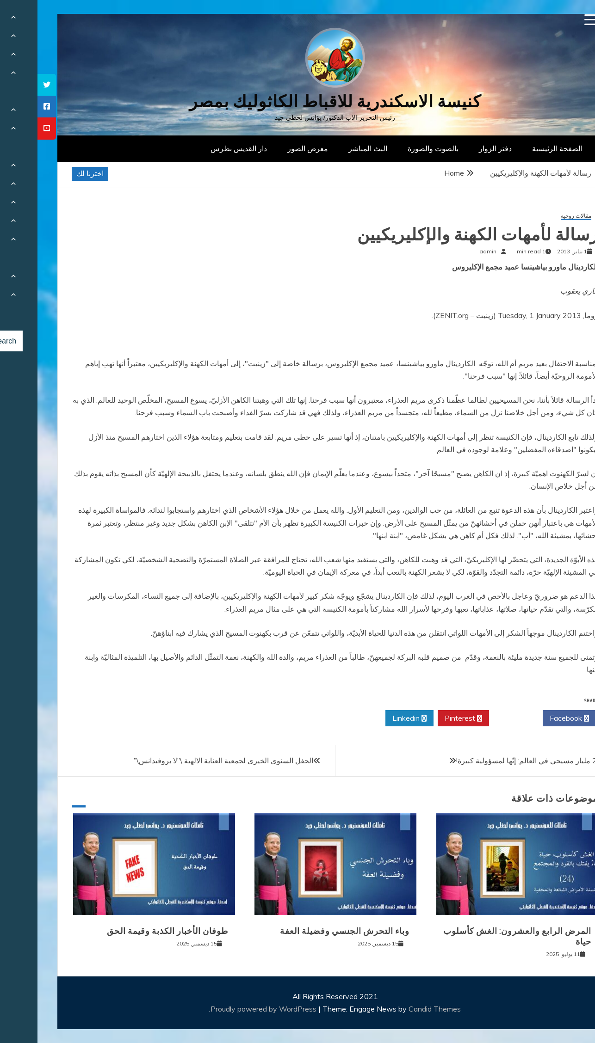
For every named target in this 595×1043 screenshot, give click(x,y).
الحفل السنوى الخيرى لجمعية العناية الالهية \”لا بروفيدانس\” (186, 760)
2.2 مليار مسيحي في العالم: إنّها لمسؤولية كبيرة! (492, 760)
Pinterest (426, 718)
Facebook (532, 718)
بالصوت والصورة (395, 148)
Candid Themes (397, 1008)
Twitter (478, 718)
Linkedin (372, 718)
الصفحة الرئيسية (520, 148)
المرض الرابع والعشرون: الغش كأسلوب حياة (480, 936)
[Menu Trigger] (552, 19)
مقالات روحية (538, 216)
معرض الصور (270, 148)
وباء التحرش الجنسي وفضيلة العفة (307, 931)
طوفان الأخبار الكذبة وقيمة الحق (130, 931)
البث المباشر (330, 148)
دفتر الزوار (457, 148)
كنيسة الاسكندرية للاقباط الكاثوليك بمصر (298, 101)
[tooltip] (9, 85)
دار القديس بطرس (201, 148)
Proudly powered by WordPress (227, 1008)
